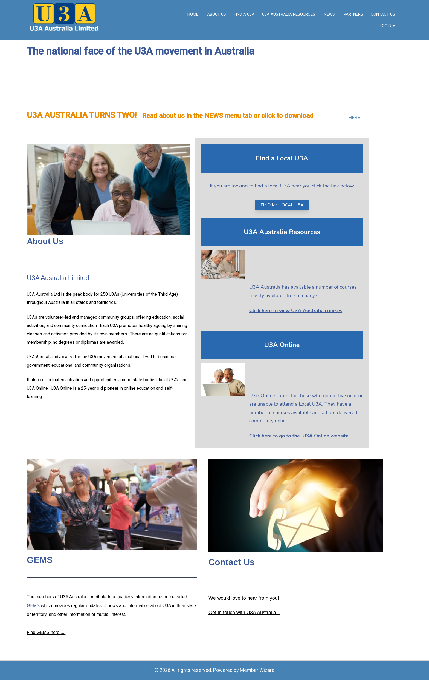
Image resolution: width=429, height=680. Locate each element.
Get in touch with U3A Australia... (244, 612)
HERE (354, 118)
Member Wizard (257, 670)
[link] (64, 20)
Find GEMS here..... (46, 632)
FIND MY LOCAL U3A (282, 205)
